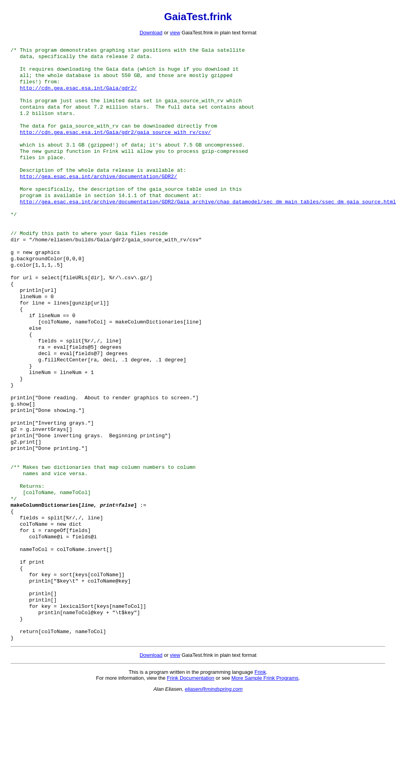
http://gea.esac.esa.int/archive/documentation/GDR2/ (98, 193)
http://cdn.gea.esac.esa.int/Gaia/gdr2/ (78, 94)
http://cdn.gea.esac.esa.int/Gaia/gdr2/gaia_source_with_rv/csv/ (115, 143)
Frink (260, 747)
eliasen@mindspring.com (214, 764)
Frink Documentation (190, 753)
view (175, 33)
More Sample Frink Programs (265, 753)
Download (151, 33)
